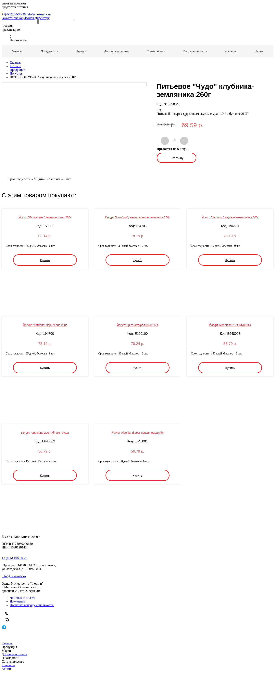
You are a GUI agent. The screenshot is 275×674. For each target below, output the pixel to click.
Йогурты (16, 73)
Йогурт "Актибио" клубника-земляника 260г (230, 217)
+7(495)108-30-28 (137, 12)
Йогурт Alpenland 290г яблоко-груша (45, 432)
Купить (45, 260)
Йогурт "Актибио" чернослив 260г (45, 325)
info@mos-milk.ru (38, 14)
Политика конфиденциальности (32, 605)
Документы (18, 601)
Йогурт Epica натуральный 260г (137, 325)
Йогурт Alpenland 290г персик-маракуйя (137, 432)
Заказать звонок (12, 18)
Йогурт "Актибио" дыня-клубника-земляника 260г (137, 217)
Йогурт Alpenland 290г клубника (230, 325)
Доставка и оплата (22, 597)
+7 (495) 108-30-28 (14, 558)
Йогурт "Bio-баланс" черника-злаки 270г (45, 217)
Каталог (15, 66)
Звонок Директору (37, 18)
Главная (15, 62)
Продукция (17, 70)
